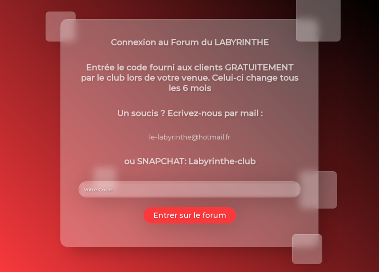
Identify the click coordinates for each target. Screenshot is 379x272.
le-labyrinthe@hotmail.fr (190, 137)
